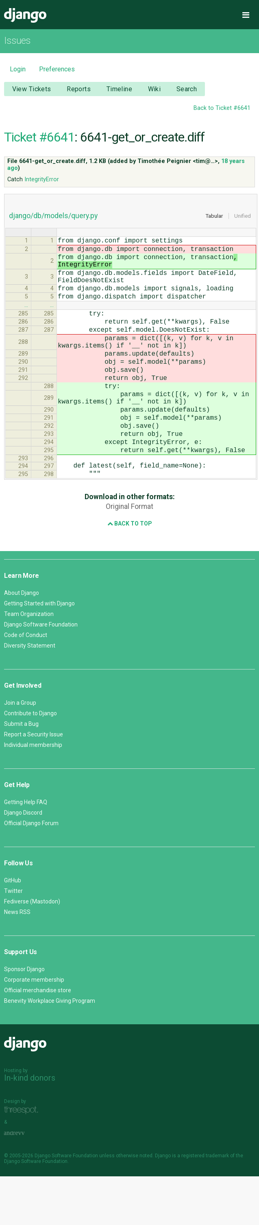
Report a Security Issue (33, 783)
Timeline (119, 89)
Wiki (154, 89)
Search (186, 89)
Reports (79, 89)
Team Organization (29, 662)
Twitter (13, 939)
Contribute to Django (30, 762)
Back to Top (129, 572)
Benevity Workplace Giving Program (49, 1049)
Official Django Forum (31, 872)
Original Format (129, 555)
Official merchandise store (37, 1039)
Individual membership (33, 793)
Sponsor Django (24, 1018)
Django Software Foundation (41, 673)
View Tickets (31, 89)
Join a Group (20, 751)
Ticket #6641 (39, 137)
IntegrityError (41, 179)
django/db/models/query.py (53, 216)
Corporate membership (34, 1028)
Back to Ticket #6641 (222, 108)
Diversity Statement (29, 694)
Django (25, 15)
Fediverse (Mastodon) (32, 950)
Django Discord (23, 861)
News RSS (17, 960)
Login (18, 69)
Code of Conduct (25, 683)
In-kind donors (29, 1126)
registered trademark (205, 1204)
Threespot (23, 1159)
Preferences (57, 69)
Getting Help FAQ (25, 850)
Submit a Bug (21, 772)
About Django (21, 641)
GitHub (12, 929)
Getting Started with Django (39, 652)
